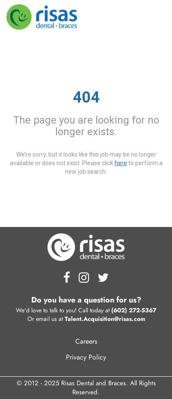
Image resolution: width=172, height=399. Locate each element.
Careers (86, 341)
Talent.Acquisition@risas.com (105, 318)
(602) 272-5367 (133, 310)
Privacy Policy (86, 357)
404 (86, 97)
